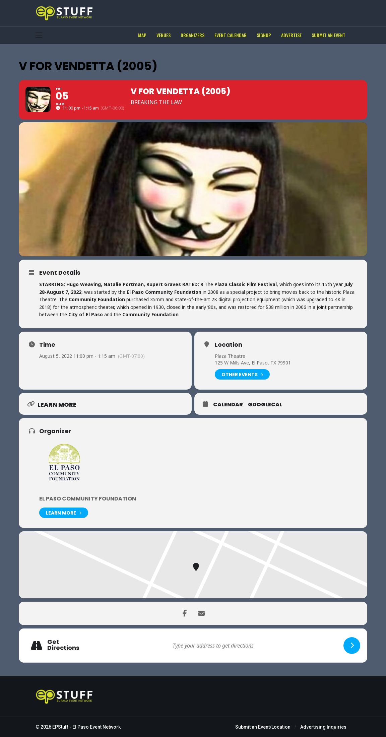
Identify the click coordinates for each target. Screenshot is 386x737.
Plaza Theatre (230, 356)
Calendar (228, 404)
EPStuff (60, 727)
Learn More (63, 513)
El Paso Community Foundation (87, 499)
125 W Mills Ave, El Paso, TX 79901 (253, 362)
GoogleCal (265, 404)
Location (228, 345)
